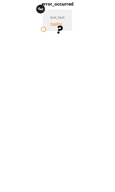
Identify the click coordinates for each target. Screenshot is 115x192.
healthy (56, 23)
